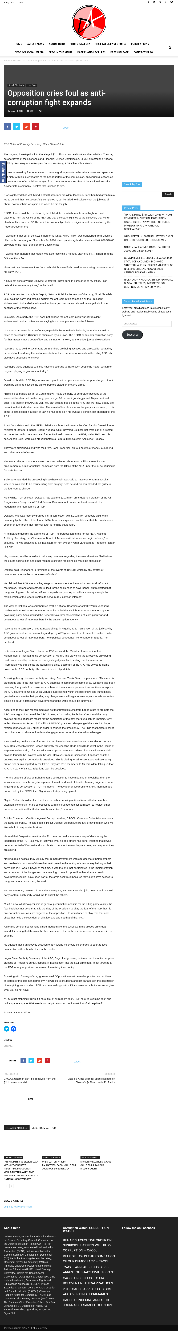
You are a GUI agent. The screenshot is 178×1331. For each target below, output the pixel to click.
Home (18, 44)
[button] (170, 48)
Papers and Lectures (91, 52)
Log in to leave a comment (18, 1206)
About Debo (57, 44)
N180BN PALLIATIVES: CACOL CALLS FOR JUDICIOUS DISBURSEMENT (95, 1165)
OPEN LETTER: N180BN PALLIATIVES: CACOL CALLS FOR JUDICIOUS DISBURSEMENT (59, 1165)
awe (30, 1098)
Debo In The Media (60, 52)
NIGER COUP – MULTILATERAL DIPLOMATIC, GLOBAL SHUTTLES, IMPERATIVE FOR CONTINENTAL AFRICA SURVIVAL (148, 283)
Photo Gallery (80, 44)
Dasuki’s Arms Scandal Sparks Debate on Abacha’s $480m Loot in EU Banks (91, 1080)
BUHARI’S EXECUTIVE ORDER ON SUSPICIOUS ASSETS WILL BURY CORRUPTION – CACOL (87, 1245)
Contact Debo (143, 52)
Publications (140, 44)
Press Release (119, 52)
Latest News (35, 44)
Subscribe (132, 334)
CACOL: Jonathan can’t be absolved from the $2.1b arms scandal (30, 1080)
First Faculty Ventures (110, 44)
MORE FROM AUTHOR (44, 1128)
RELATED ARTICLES (16, 1128)
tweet (66, 127)
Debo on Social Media (29, 52)
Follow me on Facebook (138, 1227)
